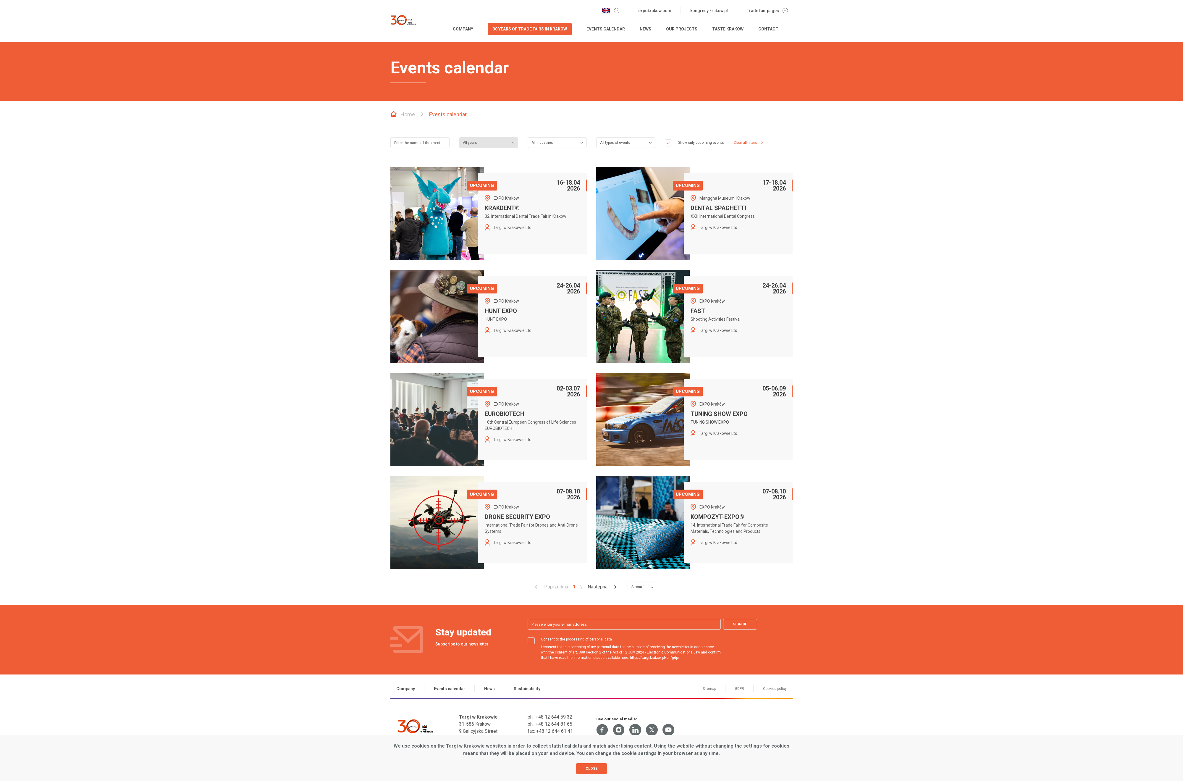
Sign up (740, 624)
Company (463, 29)
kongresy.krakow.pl (709, 10)
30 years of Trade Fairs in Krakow (530, 29)
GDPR (739, 689)
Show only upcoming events (694, 142)
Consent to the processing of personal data (570, 639)
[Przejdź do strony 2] (605, 587)
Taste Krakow (728, 29)
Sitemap (709, 689)
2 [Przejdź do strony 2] (581, 587)
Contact (768, 29)
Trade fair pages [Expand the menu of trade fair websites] (767, 10)
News (645, 29)
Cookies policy (775, 689)
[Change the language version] (610, 11)
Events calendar (605, 29)
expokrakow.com (654, 10)
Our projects (681, 29)
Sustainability (527, 688)
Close (591, 769)
